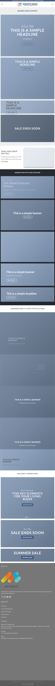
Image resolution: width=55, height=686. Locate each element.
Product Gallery (21, 681)
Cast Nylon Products (6, 611)
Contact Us (4, 617)
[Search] (52, 4)
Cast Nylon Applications (7, 608)
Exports (29, 681)
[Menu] (2, 4)
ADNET (32, 684)
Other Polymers (5, 614)
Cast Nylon (4, 606)
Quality (33, 681)
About (14, 681)
